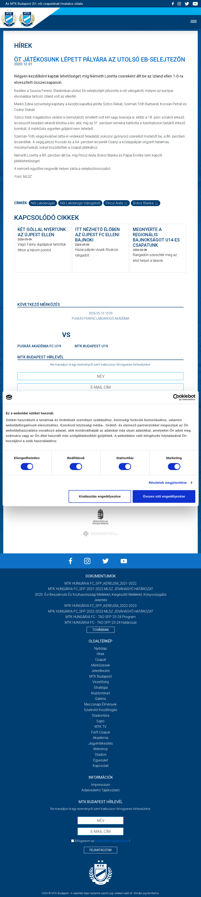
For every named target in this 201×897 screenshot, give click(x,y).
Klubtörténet (100, 693)
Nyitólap (100, 648)
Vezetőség (100, 682)
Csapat (100, 660)
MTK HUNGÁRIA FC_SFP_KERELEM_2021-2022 (100, 583)
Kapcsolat (100, 766)
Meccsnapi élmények (100, 704)
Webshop (100, 749)
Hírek (100, 654)
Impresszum (100, 785)
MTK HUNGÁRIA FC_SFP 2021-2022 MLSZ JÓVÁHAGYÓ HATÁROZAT (100, 589)
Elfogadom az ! (102, 841)
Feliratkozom (100, 850)
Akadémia (100, 738)
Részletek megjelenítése (168, 482)
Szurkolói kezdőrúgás (100, 710)
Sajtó (100, 721)
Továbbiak (100, 630)
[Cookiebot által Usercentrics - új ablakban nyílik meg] (176, 397)
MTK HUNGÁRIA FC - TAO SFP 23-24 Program (101, 617)
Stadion (100, 754)
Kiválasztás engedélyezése (100, 496)
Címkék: (21, 203)
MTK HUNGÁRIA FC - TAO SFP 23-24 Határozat (101, 622)
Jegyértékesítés (100, 743)
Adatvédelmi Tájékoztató (100, 790)
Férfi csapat (100, 732)
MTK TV (100, 727)
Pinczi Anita (117, 203)
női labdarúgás (43, 203)
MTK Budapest (100, 676)
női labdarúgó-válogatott (80, 203)
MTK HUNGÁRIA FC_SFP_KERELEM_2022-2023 (100, 606)
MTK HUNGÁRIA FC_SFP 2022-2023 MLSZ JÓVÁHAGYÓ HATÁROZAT (100, 611)
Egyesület (100, 760)
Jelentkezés (100, 671)
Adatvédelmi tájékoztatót (111, 841)
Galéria (100, 699)
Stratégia (101, 687)
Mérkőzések (100, 665)
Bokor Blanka (145, 203)
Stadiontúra (100, 715)
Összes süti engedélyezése (164, 496)
